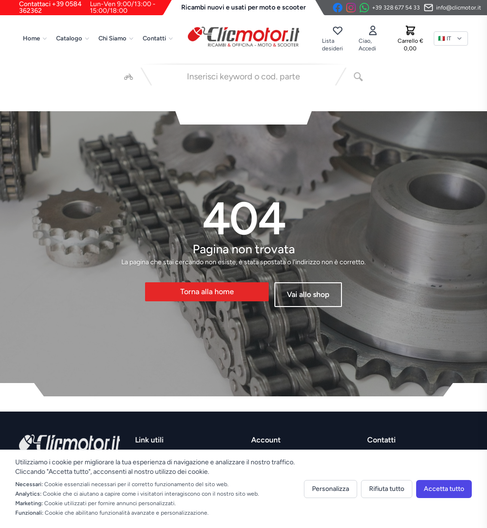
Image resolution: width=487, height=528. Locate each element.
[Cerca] (358, 76)
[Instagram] (351, 7)
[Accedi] (373, 38)
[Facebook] (337, 7)
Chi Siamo (116, 38)
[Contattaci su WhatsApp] (390, 7)
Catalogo (73, 38)
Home (35, 38)
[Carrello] (410, 38)
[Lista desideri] (337, 38)
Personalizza (330, 489)
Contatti (158, 38)
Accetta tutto (444, 489)
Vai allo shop (308, 294)
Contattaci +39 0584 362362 (95, 7)
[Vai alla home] (243, 37)
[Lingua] (451, 38)
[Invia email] (452, 7)
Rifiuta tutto (386, 489)
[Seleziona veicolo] (128, 76)
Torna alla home (207, 291)
